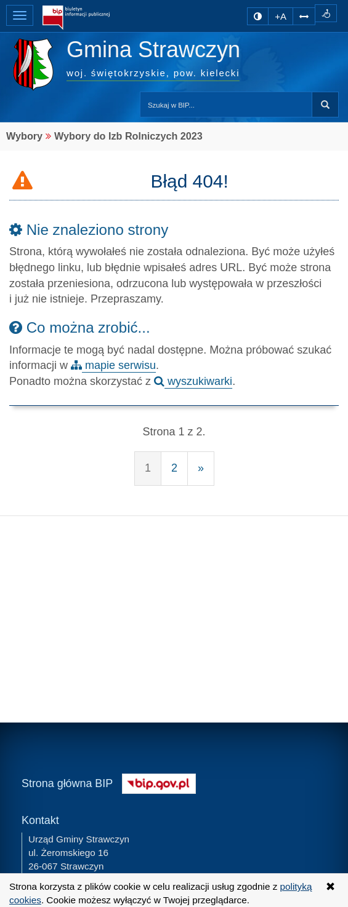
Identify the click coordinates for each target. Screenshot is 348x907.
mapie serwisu (113, 365)
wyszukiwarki (193, 381)
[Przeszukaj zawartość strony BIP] (226, 104)
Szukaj (325, 104)
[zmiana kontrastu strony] (258, 16)
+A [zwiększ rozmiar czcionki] (280, 16)
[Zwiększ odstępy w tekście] (304, 15)
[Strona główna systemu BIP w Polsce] (159, 782)
